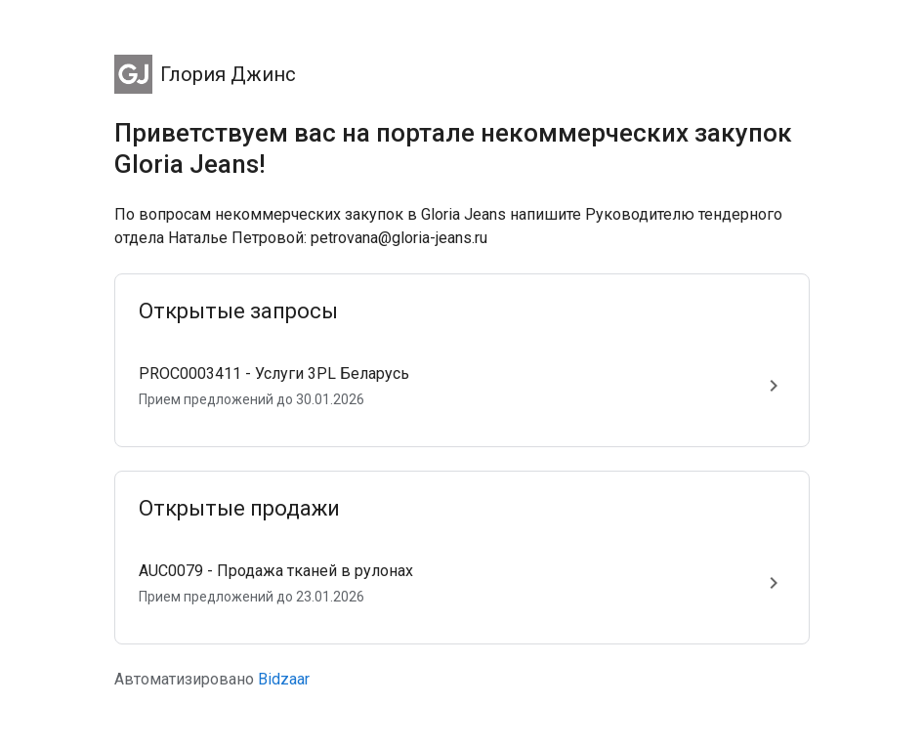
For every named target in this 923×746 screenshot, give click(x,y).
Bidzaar (284, 679)
